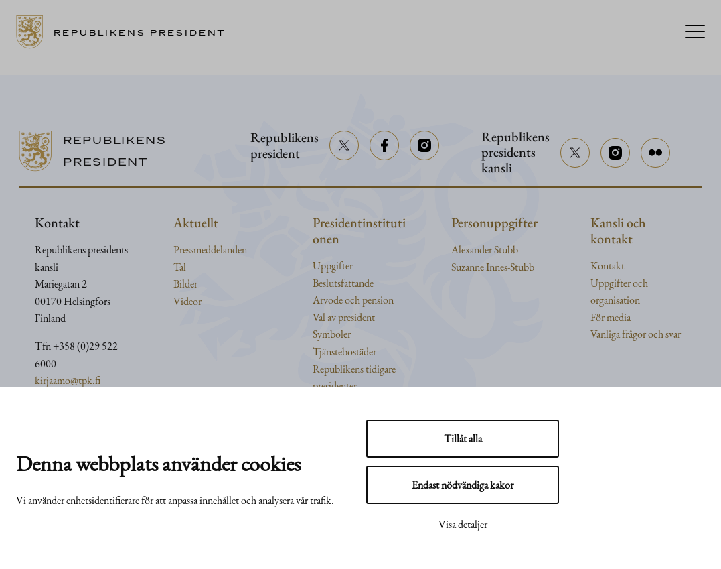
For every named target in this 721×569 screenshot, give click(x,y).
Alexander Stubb (484, 250)
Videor (187, 301)
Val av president (344, 317)
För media (610, 317)
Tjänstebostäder (344, 351)
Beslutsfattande (343, 283)
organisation (615, 300)
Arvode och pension (353, 300)
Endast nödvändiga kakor (462, 485)
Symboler (332, 334)
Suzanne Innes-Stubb (492, 267)
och (640, 283)
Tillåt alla (463, 439)
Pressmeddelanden (210, 250)
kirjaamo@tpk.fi (67, 380)
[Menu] (695, 32)
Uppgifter (333, 266)
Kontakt (607, 266)
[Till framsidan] (125, 32)
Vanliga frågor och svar (635, 334)
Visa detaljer (462, 524)
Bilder (185, 284)
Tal (179, 267)
